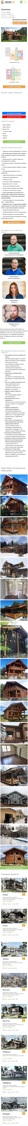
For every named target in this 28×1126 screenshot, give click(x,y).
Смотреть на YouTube (14, 116)
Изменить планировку (14, 86)
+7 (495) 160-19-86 (10, 332)
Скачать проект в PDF (14, 141)
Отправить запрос (20, 23)
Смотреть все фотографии (14, 868)
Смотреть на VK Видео (14, 113)
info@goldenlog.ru (4, 334)
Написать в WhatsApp (14, 342)
